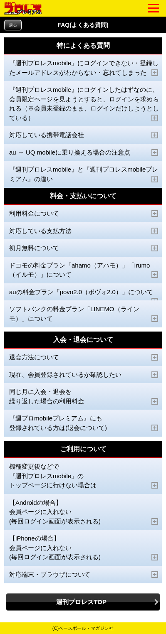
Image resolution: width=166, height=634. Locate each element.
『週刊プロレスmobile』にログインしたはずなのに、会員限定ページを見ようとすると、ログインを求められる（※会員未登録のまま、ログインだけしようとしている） (84, 104)
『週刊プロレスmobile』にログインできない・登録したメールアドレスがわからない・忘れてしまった (84, 67)
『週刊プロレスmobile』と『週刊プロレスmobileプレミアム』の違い (84, 174)
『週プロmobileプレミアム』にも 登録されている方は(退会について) (84, 423)
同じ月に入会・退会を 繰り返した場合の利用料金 (84, 396)
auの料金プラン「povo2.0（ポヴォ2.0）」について (84, 294)
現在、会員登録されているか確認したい (84, 374)
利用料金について (84, 213)
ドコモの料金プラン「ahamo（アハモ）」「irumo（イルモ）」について (84, 270)
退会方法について (84, 357)
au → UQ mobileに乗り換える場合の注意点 (84, 152)
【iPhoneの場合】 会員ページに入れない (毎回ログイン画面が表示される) (84, 548)
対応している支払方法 (84, 231)
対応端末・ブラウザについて (84, 574)
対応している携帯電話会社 (84, 135)
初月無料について (84, 248)
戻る (13, 25)
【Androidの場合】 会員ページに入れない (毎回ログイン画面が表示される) (84, 512)
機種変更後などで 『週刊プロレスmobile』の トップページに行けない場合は (84, 476)
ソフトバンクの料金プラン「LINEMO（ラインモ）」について (84, 313)
